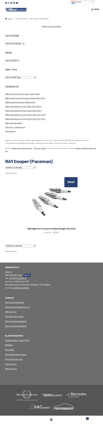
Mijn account (17, 420)
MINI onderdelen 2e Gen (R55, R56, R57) (23, 111)
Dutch (76, 2)
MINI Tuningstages (13, 123)
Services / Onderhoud (15, 127)
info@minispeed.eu (20, 288)
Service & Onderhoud (14, 302)
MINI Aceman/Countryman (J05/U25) (22, 94)
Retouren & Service (14, 359)
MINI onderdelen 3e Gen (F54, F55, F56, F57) (25, 115)
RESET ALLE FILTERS (51, 27)
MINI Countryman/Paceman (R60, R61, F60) (25, 98)
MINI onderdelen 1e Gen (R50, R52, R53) (23, 107)
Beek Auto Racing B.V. (22, 148)
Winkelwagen (79, 418)
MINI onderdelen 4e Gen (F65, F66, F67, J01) (25, 119)
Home (10, 19)
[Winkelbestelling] (20, 167)
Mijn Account (11, 369)
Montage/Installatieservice (17, 307)
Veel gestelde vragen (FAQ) (17, 340)
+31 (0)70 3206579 (18, 278)
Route (27, 275)
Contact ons (11, 364)
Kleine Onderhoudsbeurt (16, 321)
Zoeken (51, 420)
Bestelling (9, 350)
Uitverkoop (10, 131)
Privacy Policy (40, 148)
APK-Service (11, 312)
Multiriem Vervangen (14, 317)
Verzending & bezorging (15, 354)
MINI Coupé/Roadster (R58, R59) (20, 102)
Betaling (9, 345)
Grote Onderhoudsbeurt (16, 326)
